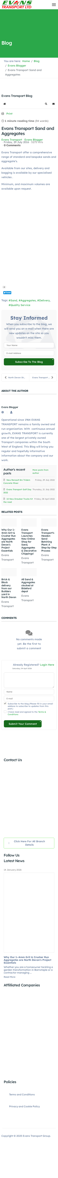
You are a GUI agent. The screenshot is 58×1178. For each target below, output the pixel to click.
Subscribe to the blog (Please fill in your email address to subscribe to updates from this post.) (30, 706)
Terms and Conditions (22, 1094)
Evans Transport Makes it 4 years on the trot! (44, 377)
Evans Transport (11, 139)
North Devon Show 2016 (17, 377)
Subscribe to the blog (29, 361)
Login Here (47, 664)
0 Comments (12, 145)
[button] (46, 104)
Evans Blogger (33, 139)
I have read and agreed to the (27, 713)
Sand (14, 300)
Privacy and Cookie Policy (24, 1106)
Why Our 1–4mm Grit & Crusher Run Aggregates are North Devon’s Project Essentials (8, 540)
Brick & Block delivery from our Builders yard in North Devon (8, 588)
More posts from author (40, 471)
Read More (9, 977)
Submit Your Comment (23, 723)
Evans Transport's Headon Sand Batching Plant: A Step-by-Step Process (48, 540)
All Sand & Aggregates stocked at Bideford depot (28, 585)
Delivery (44, 300)
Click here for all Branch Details (27, 843)
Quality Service (20, 305)
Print (9, 113)
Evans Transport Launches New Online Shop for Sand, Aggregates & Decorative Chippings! (28, 541)
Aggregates (28, 300)
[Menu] (54, 4)
